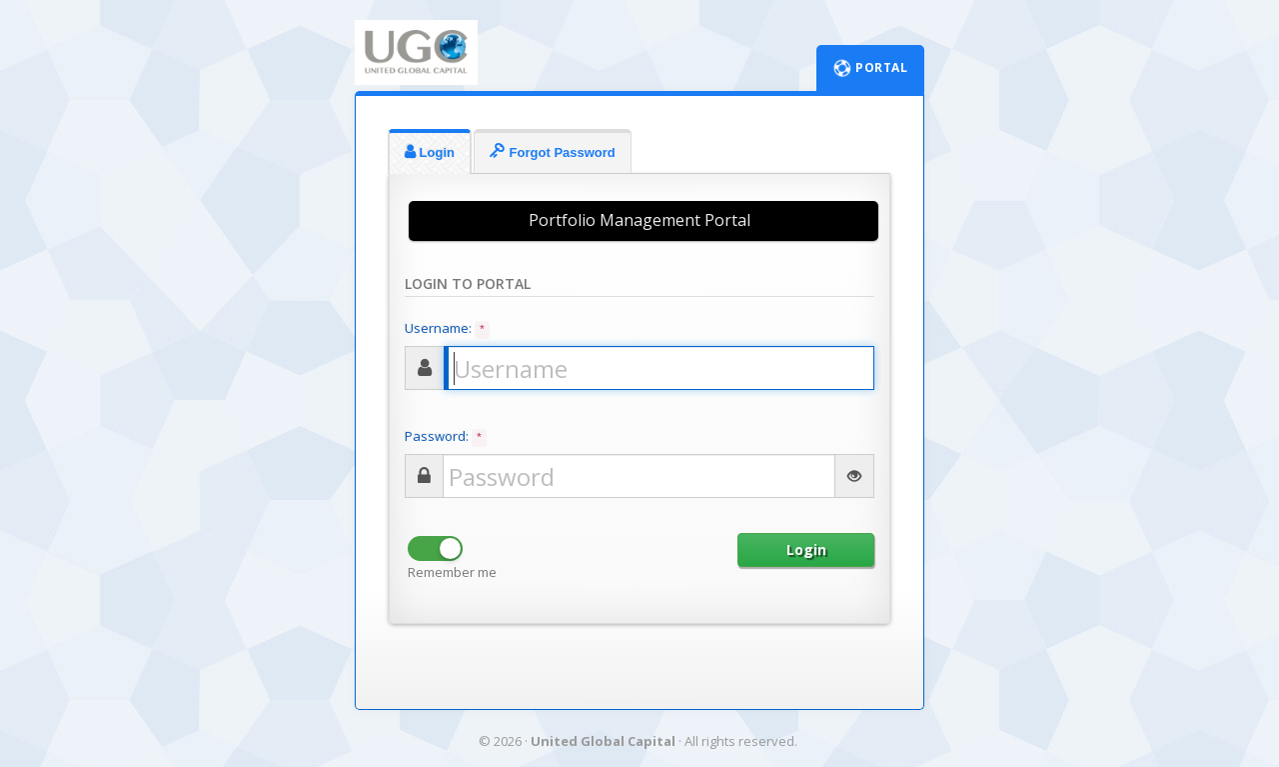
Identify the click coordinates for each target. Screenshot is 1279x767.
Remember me (452, 572)
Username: (447, 329)
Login (430, 151)
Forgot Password (553, 151)
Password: (446, 437)
